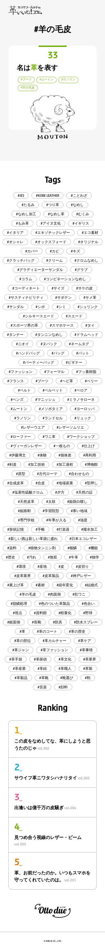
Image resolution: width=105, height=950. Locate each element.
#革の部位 (22, 641)
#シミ (61, 307)
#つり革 (52, 205)
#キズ (75, 251)
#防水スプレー (86, 622)
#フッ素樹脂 (86, 372)
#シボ (40, 307)
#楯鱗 (72, 548)
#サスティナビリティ (26, 297)
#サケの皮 (84, 288)
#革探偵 (40, 659)
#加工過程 (65, 464)
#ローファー (21, 437)
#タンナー (15, 334)
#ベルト (24, 390)
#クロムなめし (86, 260)
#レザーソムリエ (70, 427)
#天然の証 (84, 492)
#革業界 (89, 659)
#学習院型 (51, 511)
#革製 (87, 668)
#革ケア (84, 641)
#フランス (15, 381)
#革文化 (65, 659)
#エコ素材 (90, 232)
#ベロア (80, 390)
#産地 (42, 566)
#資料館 (40, 613)
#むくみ (82, 214)
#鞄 (87, 678)
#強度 (82, 520)
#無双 (52, 557)
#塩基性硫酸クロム (27, 492)
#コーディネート (26, 288)
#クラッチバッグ (20, 260)
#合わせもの (79, 474)
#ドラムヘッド (86, 334)
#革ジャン (20, 650)
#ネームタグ (79, 344)
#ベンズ (17, 399)
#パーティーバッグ (38, 362)
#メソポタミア (51, 409)
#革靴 (43, 678)
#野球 (87, 613)
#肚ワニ (79, 594)
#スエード (74, 316)
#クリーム (54, 260)
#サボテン (63, 297)
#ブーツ (42, 381)
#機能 (93, 548)
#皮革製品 (51, 576)
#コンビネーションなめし (65, 279)
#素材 (40, 585)
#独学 (94, 557)
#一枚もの (61, 446)
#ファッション (20, 372)
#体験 (42, 455)
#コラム (25, 279)
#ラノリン (22, 418)
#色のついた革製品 (54, 603)
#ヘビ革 (66, 381)
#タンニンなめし (49, 334)
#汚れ (31, 557)
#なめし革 (56, 214)
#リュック (82, 418)
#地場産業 (65, 483)
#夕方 (59, 492)
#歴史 (10, 557)
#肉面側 (54, 594)
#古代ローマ (47, 474)
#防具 (57, 622)
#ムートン (19, 409)
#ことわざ (79, 195)
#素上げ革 (15, 585)
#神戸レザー (81, 576)
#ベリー (91, 381)
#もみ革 (22, 223)
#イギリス (81, 223)
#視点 (17, 613)
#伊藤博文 (17, 455)
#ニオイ (22, 344)
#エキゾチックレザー (52, 232)
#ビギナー (74, 362)
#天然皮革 (26, 501)
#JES (21, 195)
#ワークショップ (81, 437)
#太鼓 (50, 501)
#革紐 (42, 668)
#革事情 (86, 650)
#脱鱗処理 (19, 603)
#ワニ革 (49, 437)
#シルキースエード (38, 316)
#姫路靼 (24, 511)
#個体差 (65, 455)
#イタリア (15, 232)
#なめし (77, 205)
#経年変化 (65, 585)
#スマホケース (62, 325)
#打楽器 (63, 529)
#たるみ (28, 205)
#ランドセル (53, 418)
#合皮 (40, 483)
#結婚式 (91, 585)
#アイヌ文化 (51, 223)
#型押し (91, 483)
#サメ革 (89, 297)
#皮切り (82, 566)
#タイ (90, 325)
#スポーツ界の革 (24, 325)
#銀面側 (13, 622)
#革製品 (21, 678)
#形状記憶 (15, 529)
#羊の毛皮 (28, 594)
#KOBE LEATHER (47, 195)
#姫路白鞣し (77, 501)
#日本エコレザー (83, 539)
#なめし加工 (26, 214)
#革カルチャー (54, 641)
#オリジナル (88, 242)
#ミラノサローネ (81, 399)
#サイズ (58, 288)
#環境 (21, 566)
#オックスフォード (50, 242)
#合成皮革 (15, 483)
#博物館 (91, 464)
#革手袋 (15, 659)
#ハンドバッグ (28, 353)
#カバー (31, 251)
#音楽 (42, 687)
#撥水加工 (89, 529)
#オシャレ (15, 242)
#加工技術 (36, 464)
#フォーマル (54, 372)
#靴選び (66, 678)
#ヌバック (49, 344)
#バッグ (58, 353)
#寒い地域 (79, 511)
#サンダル (15, 307)
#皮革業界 (22, 576)
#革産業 (19, 668)
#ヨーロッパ (84, 409)
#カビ (54, 251)
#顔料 (63, 687)
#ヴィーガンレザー (26, 446)
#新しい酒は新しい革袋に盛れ (33, 539)
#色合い (88, 603)
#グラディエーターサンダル (40, 270)
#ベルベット (53, 390)
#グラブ (81, 270)
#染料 (12, 548)
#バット (82, 353)
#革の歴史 (77, 631)
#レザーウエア (33, 427)
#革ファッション (54, 650)
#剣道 (12, 464)
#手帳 (40, 529)
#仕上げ (88, 446)
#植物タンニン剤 (42, 548)
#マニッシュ (45, 399)
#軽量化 (65, 613)
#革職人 (65, 668)
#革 (22, 631)
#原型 (20, 474)
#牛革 (73, 557)
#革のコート (47, 631)
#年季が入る (56, 520)
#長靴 (36, 622)
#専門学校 (26, 520)
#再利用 (89, 455)
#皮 (61, 566)
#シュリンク (88, 307)
